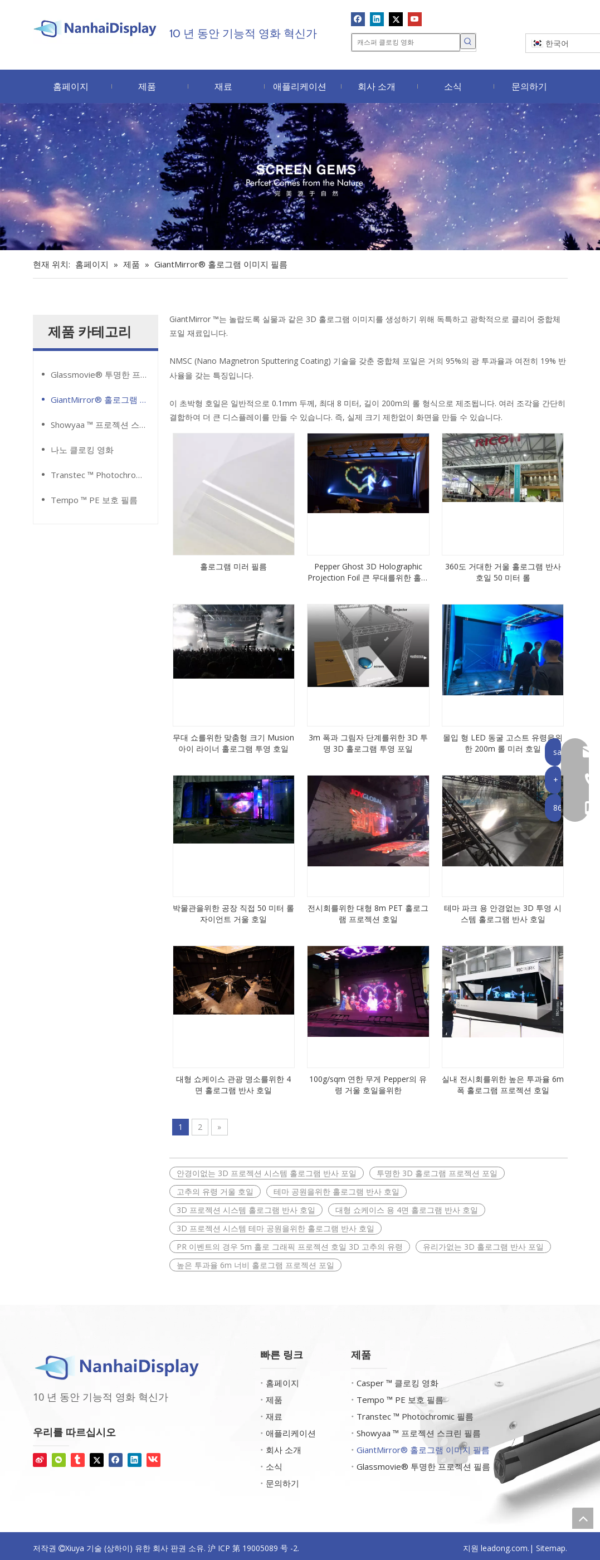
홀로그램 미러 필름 (233, 566)
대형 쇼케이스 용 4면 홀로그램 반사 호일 (406, 1210)
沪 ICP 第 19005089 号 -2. (253, 1548)
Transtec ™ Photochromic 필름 (104, 474)
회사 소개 (283, 1449)
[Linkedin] (377, 19)
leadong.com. (505, 1548)
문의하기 (282, 1483)
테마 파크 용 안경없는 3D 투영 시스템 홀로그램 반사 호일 (503, 913)
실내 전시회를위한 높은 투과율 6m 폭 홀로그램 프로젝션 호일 (503, 1084)
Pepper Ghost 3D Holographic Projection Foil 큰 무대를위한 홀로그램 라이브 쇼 (368, 572)
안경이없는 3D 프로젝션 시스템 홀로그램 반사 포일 (267, 1173)
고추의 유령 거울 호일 (215, 1191)
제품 (274, 1399)
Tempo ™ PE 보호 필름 (94, 499)
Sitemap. (551, 1548)
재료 (274, 1416)
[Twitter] (396, 19)
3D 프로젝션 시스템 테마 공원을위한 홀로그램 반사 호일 (275, 1228)
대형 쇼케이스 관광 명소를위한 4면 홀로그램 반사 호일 (233, 1084)
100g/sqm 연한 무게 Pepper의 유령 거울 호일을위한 (368, 1084)
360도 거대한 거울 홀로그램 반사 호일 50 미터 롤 (503, 572)
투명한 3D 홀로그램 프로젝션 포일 (437, 1173)
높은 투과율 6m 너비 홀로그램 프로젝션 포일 (255, 1265)
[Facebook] (358, 19)
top (582, 1518)
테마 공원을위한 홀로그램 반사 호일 (336, 1191)
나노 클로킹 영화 (82, 449)
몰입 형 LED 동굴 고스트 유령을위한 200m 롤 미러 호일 (503, 743)
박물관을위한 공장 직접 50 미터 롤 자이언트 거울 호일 (233, 913)
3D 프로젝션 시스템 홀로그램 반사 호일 (246, 1210)
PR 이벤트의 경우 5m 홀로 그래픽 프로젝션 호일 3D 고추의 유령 (290, 1246)
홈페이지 (282, 1382)
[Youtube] (415, 19)
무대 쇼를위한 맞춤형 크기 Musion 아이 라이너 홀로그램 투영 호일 (233, 743)
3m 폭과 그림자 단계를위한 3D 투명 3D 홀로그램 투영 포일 (368, 743)
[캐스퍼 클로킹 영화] (406, 42)
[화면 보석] (300, 176)
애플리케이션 (291, 1433)
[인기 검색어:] (468, 41)
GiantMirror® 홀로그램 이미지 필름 (104, 399)
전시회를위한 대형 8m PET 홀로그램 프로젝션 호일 (368, 913)
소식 (274, 1466)
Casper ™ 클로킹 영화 (397, 1382)
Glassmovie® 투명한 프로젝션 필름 (104, 374)
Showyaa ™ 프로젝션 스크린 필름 (104, 424)
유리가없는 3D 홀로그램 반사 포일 (483, 1246)
